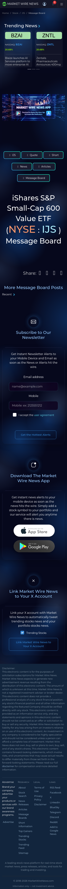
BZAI (19, 44)
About (22, 787)
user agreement (44, 415)
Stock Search (22, 794)
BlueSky (54, 807)
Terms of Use (39, 789)
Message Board (33, 178)
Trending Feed (24, 846)
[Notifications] (53, 4)
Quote (32, 155)
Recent (8, 294)
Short (53, 155)
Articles (44, 166)
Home (5, 13)
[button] (44, 4)
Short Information (25, 824)
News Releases (24, 803)
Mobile (33, 396)
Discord (54, 817)
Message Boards (24, 816)
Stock (15, 13)
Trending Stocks (36, 633)
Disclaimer (40, 804)
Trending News (22, 25)
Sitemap (23, 853)
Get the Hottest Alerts (36, 434)
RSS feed (55, 787)
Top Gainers (25, 831)
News (21, 166)
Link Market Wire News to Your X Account (33, 644)
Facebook (55, 792)
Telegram (55, 812)
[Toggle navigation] (62, 4)
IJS (23, 13)
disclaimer (8, 766)
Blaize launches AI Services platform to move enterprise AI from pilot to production (17, 64)
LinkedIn (55, 802)
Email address (33, 377)
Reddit (54, 822)
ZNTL (50, 44)
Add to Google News (54, 830)
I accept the (36, 415)
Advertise (8, 822)
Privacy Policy (38, 798)
